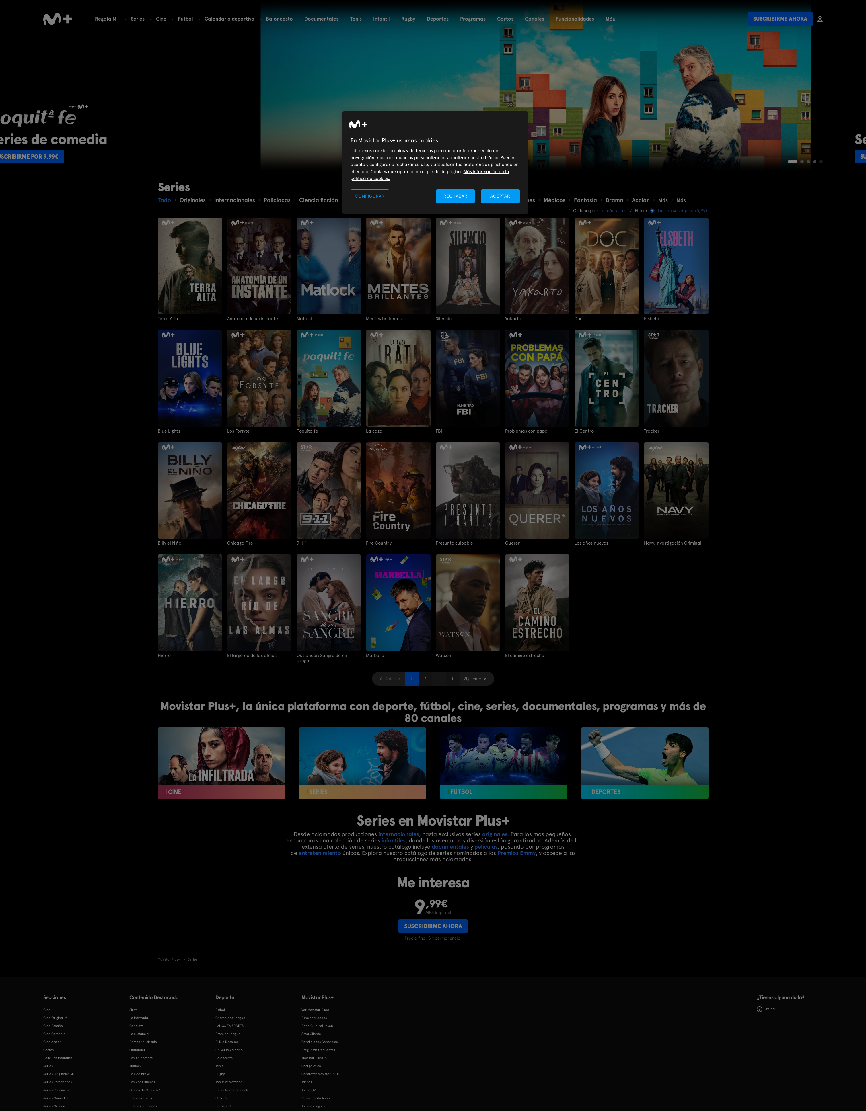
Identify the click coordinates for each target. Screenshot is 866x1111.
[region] (435, 162)
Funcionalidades (575, 19)
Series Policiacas (56, 1090)
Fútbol (185, 19)
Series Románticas (57, 1082)
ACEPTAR (500, 196)
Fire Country (379, 543)
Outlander (137, 1050)
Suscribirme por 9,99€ (81, 156)
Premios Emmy (516, 853)
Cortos (505, 19)
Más (610, 19)
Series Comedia (55, 1098)
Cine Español (53, 1026)
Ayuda (766, 1009)
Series (138, 19)
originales (494, 834)
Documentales (321, 19)
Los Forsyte (238, 431)
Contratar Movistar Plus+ (320, 1074)
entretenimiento (320, 853)
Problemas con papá (526, 431)
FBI (439, 431)
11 (453, 678)
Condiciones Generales (319, 1042)
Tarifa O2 (308, 1090)
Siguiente (472, 678)
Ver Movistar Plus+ (315, 1010)
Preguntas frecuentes (318, 1050)
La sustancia (139, 1034)
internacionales (398, 834)
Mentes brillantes (384, 318)
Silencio (444, 318)
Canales (534, 19)
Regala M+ (107, 19)
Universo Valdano (229, 1050)
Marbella (375, 655)
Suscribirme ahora (780, 18)
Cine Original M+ (56, 1018)
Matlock (305, 318)
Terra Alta (168, 318)
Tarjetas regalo (313, 1106)
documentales (450, 846)
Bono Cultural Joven (317, 1026)
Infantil (381, 19)
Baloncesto (279, 19)
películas (485, 846)
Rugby (408, 19)
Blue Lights (169, 431)
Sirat (133, 1010)
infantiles (394, 840)
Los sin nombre (141, 1058)
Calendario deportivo (229, 19)
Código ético (311, 1066)
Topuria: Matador (228, 1082)
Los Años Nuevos (142, 1082)
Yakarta (513, 318)
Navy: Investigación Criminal (672, 543)
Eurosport (223, 1106)
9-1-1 (302, 543)
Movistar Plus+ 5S (314, 1058)
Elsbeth (651, 318)
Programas (473, 19)
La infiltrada (138, 1018)
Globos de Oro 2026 (145, 1090)
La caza (374, 431)
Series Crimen (54, 1106)
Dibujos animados (143, 1106)
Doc (578, 318)
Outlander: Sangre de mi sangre (322, 658)
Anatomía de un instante (252, 318)
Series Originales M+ (59, 1074)
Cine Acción (52, 1042)
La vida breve (139, 1074)
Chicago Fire (240, 543)
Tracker (651, 431)
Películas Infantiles (57, 1058)
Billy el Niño (169, 543)
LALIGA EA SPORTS (229, 1026)
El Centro (584, 431)
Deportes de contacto (232, 1090)
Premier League (227, 1034)
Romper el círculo (143, 1042)
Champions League (230, 1018)
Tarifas (306, 1082)
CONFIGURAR (370, 196)
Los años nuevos (591, 543)
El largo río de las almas (252, 655)
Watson (443, 655)
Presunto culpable (454, 543)
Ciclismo (221, 1098)
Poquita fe (307, 431)
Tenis (356, 19)
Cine (161, 19)
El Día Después (226, 1042)
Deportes (438, 19)
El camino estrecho (524, 655)
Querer (512, 543)
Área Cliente (311, 1034)
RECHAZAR (455, 196)
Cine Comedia (54, 1034)
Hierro (164, 655)
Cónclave (136, 1026)
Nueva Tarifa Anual (316, 1098)
